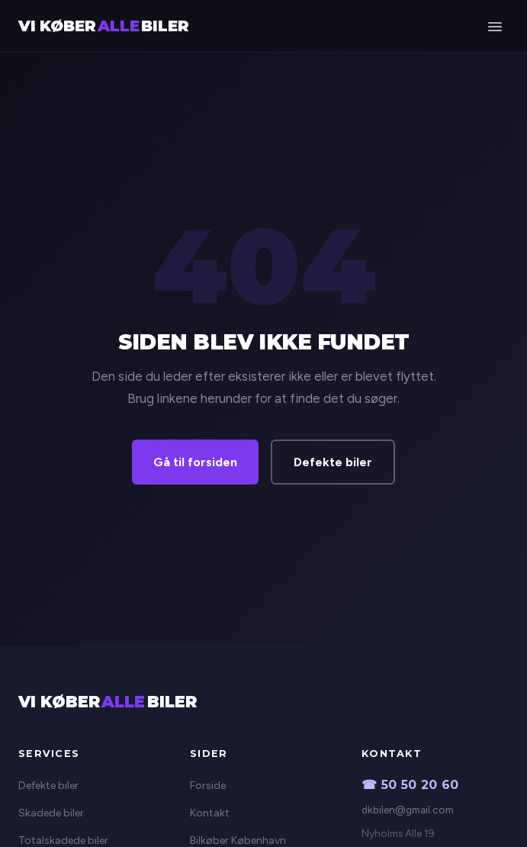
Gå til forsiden (195, 462)
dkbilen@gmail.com (408, 810)
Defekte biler (333, 462)
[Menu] (494, 25)
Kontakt (210, 813)
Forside (208, 785)
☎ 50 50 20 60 (410, 785)
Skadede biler (51, 813)
